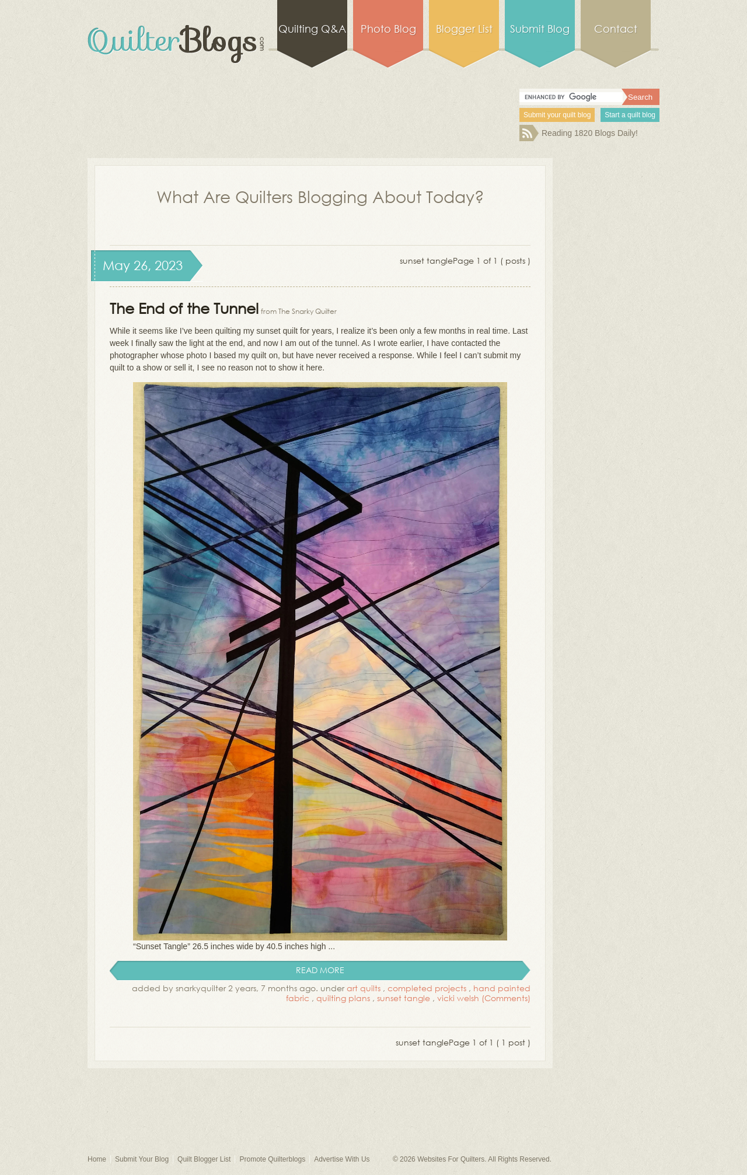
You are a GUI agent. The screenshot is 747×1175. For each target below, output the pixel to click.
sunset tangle (403, 997)
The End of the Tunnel (184, 308)
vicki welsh (458, 997)
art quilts (364, 988)
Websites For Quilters (450, 1159)
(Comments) (505, 997)
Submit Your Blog (142, 1159)
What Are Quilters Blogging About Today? (320, 196)
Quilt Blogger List (204, 1159)
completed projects (427, 988)
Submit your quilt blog (557, 115)
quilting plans (343, 997)
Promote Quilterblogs (272, 1159)
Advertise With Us (341, 1159)
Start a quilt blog (630, 115)
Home (97, 1159)
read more (320, 969)
